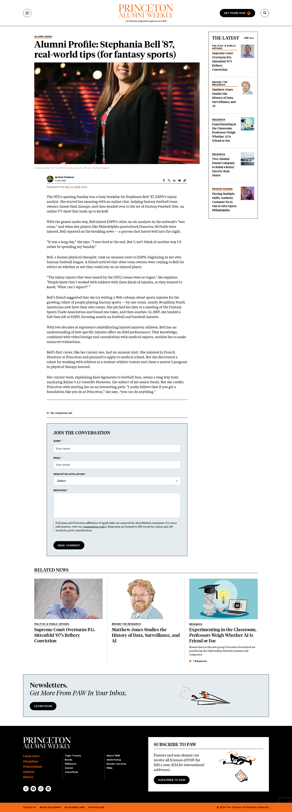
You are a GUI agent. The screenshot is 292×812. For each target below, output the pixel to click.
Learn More (43, 706)
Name (57, 441)
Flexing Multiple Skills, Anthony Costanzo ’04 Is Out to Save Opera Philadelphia (224, 202)
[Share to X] (169, 180)
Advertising (114, 760)
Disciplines (30, 761)
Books (68, 760)
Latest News (31, 756)
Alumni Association (50, 807)
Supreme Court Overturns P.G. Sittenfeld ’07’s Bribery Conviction (222, 61)
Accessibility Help (75, 807)
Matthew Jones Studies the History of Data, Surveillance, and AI (224, 98)
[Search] (265, 13)
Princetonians (222, 189)
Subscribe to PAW (171, 780)
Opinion (28, 772)
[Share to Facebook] (164, 180)
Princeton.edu (96, 807)
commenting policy (95, 526)
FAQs (109, 768)
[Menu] (27, 13)
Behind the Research (219, 83)
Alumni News (43, 37)
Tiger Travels (73, 756)
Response (60, 490)
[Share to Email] (179, 180)
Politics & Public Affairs (224, 47)
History (28, 777)
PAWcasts (70, 764)
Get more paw (235, 13)
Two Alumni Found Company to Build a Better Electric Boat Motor (223, 167)
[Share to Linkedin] (174, 180)
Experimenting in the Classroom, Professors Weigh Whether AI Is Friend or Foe (224, 132)
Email (57, 458)
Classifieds (71, 772)
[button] (185, 180)
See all (249, 38)
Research (218, 120)
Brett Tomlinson (66, 177)
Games (69, 768)
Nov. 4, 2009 (72, 187)
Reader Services (116, 764)
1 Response (198, 661)
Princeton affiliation (69, 474)
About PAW (113, 756)
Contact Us (29, 807)
